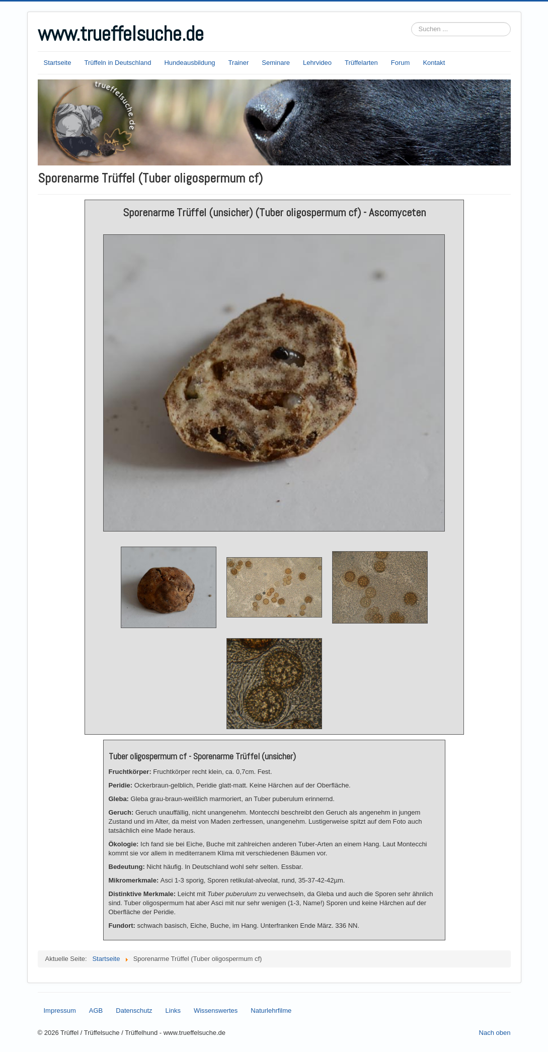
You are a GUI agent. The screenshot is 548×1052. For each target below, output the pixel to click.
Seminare (276, 62)
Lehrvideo (317, 62)
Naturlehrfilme (271, 1010)
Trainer (238, 62)
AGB (96, 1010)
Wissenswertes (216, 1010)
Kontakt (434, 62)
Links (173, 1010)
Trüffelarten (361, 62)
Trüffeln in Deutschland (117, 62)
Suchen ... (411, 22)
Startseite (57, 62)
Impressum (60, 1010)
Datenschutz (134, 1010)
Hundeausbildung (189, 62)
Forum (400, 62)
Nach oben (495, 1032)
